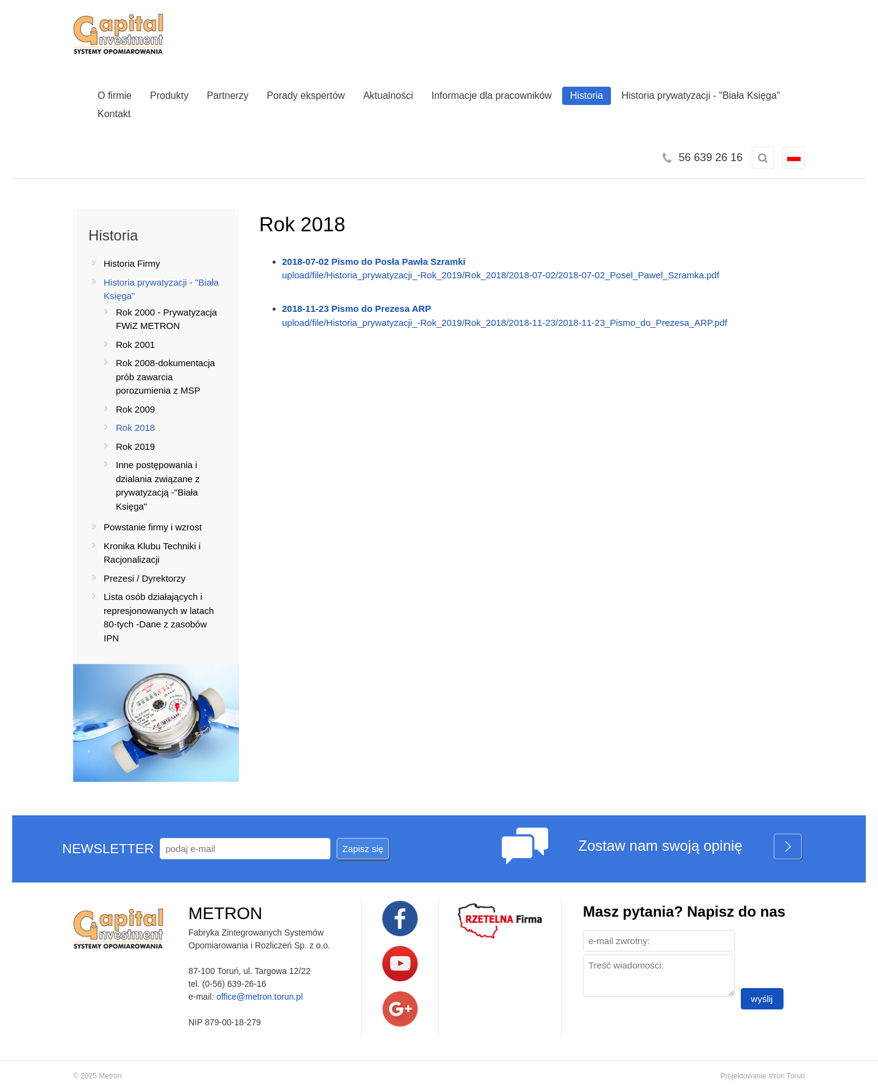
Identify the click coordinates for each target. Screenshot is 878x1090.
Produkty (169, 95)
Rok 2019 (135, 446)
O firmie (115, 95)
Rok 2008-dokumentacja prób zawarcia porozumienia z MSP (165, 376)
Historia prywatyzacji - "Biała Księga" (700, 95)
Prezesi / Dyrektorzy (144, 578)
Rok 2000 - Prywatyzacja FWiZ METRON (166, 319)
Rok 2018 (135, 427)
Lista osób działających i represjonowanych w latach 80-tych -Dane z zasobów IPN (159, 617)
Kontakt (114, 114)
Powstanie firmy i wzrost (153, 527)
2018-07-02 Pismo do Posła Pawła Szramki (374, 261)
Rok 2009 (135, 409)
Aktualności (388, 95)
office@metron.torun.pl (259, 997)
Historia (586, 95)
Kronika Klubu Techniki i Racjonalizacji (152, 553)
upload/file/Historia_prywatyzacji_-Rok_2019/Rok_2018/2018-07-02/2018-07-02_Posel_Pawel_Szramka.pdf (500, 275)
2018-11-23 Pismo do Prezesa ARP (357, 308)
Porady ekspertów (306, 95)
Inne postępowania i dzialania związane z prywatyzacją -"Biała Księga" (158, 485)
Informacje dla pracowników (492, 95)
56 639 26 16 (711, 157)
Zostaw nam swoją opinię (690, 847)
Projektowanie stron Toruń (762, 1076)
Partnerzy (227, 95)
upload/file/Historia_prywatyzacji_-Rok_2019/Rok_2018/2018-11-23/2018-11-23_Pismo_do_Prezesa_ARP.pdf (504, 322)
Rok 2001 (135, 344)
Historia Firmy (132, 263)
